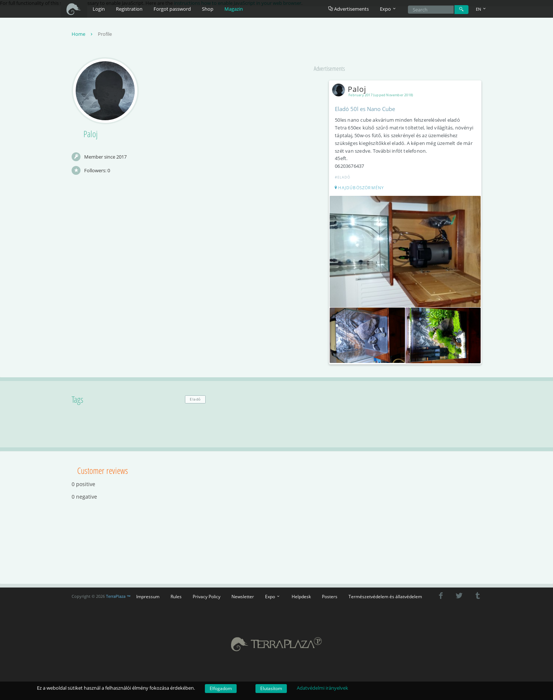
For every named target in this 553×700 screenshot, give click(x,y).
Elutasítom (271, 688)
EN (481, 9)
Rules (176, 594)
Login (99, 9)
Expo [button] (388, 9)
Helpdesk (301, 594)
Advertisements (348, 9)
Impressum (147, 594)
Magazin (233, 9)
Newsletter (242, 594)
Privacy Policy (206, 594)
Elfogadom (221, 688)
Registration (129, 9)
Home (83, 34)
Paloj (351, 90)
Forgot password (172, 9)
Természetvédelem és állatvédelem (385, 594)
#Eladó (343, 178)
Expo (273, 594)
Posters (329, 594)
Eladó (195, 397)
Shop (207, 9)
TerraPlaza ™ (118, 594)
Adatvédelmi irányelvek (322, 688)
